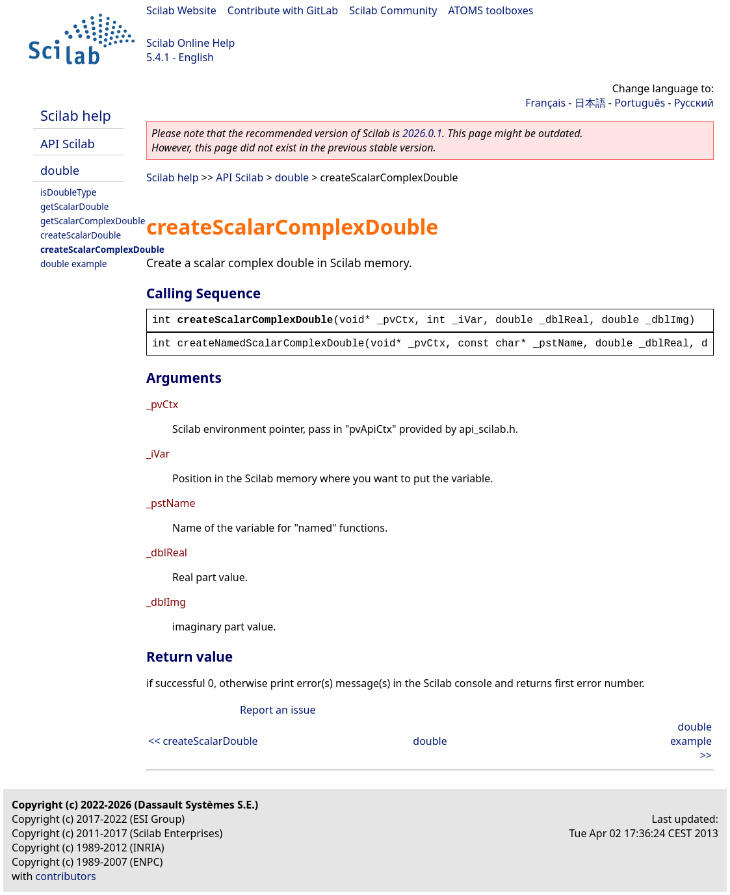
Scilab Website (181, 10)
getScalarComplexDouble (92, 220)
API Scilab (67, 143)
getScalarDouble (74, 206)
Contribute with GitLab (283, 10)
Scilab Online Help (190, 43)
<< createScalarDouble (203, 741)
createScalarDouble (80, 235)
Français (545, 103)
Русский (694, 103)
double (59, 170)
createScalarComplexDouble (102, 249)
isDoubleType (68, 192)
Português (639, 103)
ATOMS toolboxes (491, 10)
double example (73, 263)
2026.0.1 (422, 133)
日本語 (590, 103)
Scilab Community (393, 10)
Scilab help (75, 115)
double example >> (691, 741)
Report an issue (277, 710)
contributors (66, 876)
